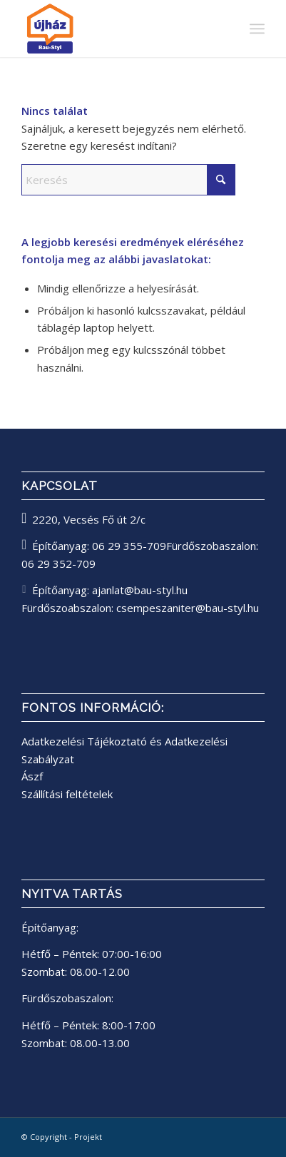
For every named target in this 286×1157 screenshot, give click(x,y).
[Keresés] (128, 179)
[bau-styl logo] (118, 28)
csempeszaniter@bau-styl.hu (187, 608)
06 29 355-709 (129, 546)
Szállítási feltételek (67, 794)
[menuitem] (257, 28)
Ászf (32, 776)
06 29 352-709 (58, 563)
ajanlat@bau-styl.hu (140, 590)
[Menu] (257, 28)
